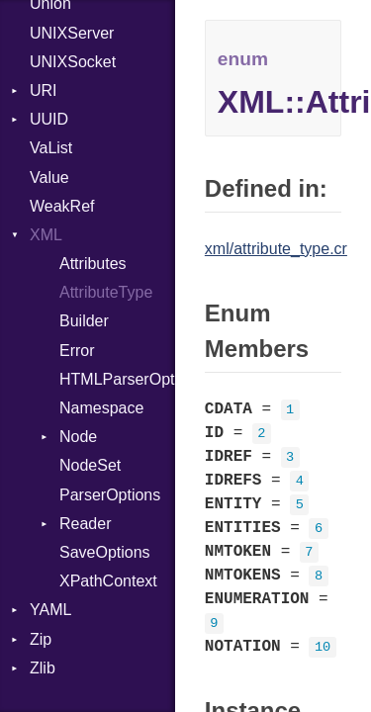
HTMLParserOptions (117, 379)
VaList (51, 147)
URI (43, 90)
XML (46, 234)
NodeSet (90, 465)
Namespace (101, 408)
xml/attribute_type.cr (276, 248)
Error (77, 350)
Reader (85, 523)
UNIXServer (72, 33)
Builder (84, 320)
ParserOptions (109, 495)
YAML (50, 609)
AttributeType (105, 292)
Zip (40, 639)
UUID (49, 119)
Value (49, 177)
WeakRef (62, 206)
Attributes (93, 263)
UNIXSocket (73, 61)
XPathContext (108, 581)
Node (78, 436)
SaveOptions (104, 552)
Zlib (42, 668)
